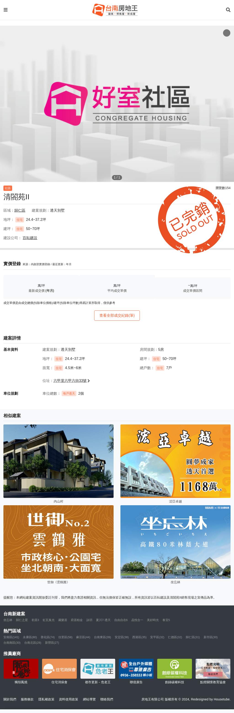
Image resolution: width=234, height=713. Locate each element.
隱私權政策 (46, 699)
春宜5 (166, 620)
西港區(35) (139, 637)
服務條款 (27, 699)
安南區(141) (11, 637)
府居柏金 (77, 620)
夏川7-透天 (103, 620)
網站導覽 (89, 699)
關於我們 (9, 699)
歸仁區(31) (193, 637)
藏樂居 (62, 620)
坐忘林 (7, 620)
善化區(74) (48, 637)
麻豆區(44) (83, 637)
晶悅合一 (137, 620)
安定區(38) (122, 637)
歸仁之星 (22, 620)
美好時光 (153, 620)
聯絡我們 (106, 699)
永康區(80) (30, 637)
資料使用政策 (68, 699)
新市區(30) (211, 637)
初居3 (35, 620)
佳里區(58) (65, 637)
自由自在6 (121, 620)
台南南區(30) (12, 642)
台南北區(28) (32, 642)
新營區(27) (52, 642)
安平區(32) (157, 637)
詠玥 (89, 620)
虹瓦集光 (49, 620)
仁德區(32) (175, 637)
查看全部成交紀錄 (117, 315)
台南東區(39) (102, 637)
